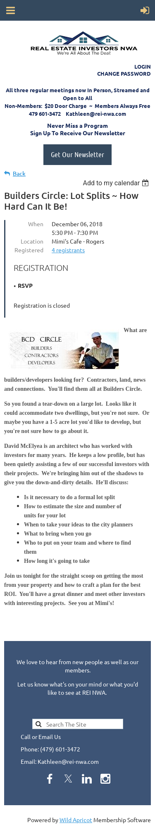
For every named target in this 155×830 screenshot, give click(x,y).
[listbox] (117, 183)
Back (19, 173)
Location (32, 241)
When (35, 223)
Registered (28, 250)
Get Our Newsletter (77, 154)
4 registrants (68, 250)
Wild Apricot (76, 819)
